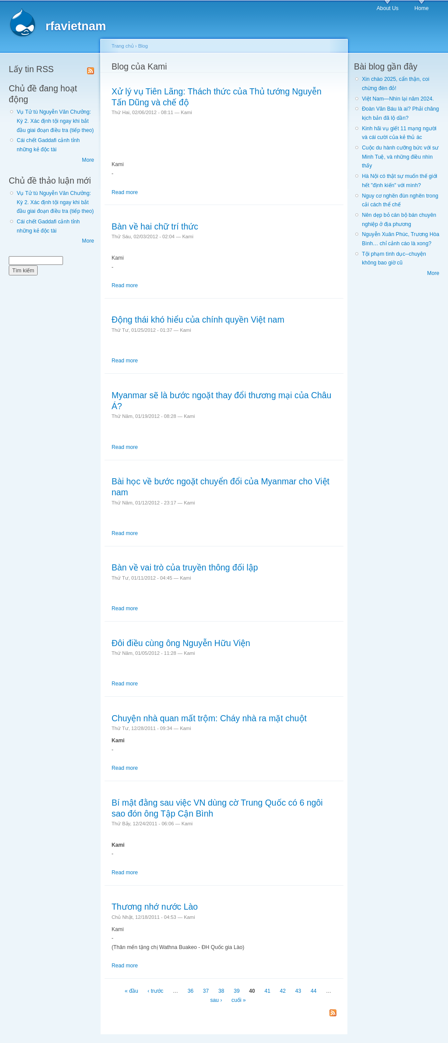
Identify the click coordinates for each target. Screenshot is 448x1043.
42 (283, 991)
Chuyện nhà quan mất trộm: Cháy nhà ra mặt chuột (209, 718)
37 (206, 991)
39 (237, 991)
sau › (216, 1000)
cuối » (238, 1000)
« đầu (131, 991)
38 (221, 991)
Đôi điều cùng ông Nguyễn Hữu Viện (181, 643)
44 (314, 991)
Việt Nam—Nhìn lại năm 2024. (398, 99)
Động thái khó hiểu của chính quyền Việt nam (198, 319)
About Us (388, 8)
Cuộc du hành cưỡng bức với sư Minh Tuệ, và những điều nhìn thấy (400, 157)
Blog (143, 46)
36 (191, 991)
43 (298, 991)
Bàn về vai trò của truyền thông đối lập (185, 567)
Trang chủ (123, 46)
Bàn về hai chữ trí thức (155, 226)
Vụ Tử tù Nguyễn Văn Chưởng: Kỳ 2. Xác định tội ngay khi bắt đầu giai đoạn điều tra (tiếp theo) (55, 121)
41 (267, 991)
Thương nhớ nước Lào (155, 906)
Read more (125, 192)
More (88, 160)
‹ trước (155, 991)
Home (421, 8)
